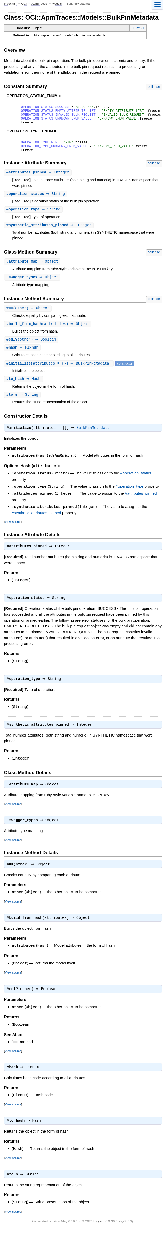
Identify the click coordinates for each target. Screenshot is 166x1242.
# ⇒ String (36, 202)
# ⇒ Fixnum (23, 357)
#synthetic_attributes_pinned (36, 523)
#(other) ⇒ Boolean (31, 349)
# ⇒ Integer (38, 180)
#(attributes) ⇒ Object (48, 333)
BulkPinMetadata (94, 439)
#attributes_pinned (141, 504)
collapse (154, 87)
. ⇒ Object (33, 270)
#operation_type (130, 497)
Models (57, 3)
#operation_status (135, 484)
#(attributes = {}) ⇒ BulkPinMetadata (59, 373)
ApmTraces (39, 3)
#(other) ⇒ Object (28, 317)
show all (138, 28)
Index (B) (10, 3)
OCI (24, 3)
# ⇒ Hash (24, 389)
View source (13, 531)
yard (101, 1234)
